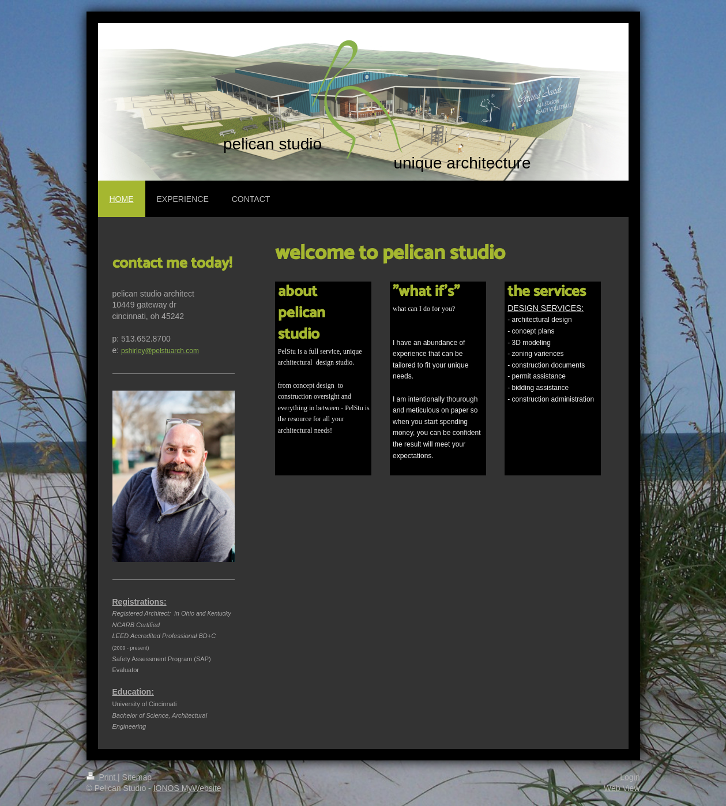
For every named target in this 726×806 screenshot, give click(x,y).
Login (630, 777)
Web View (622, 788)
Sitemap (137, 777)
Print (102, 777)
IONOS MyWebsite (187, 788)
